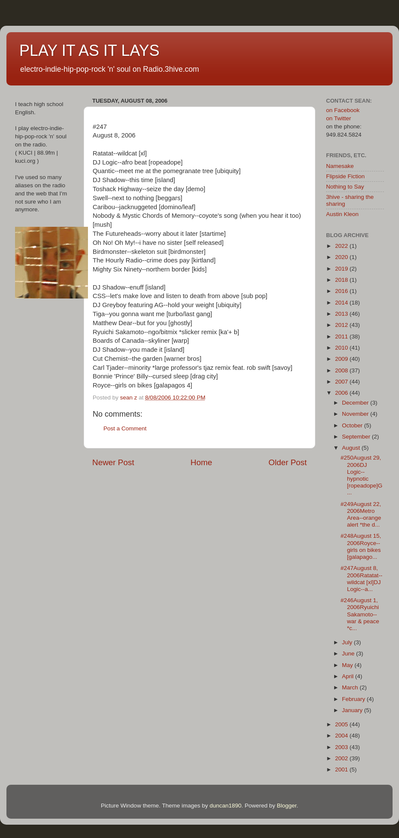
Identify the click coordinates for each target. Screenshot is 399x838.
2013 (342, 314)
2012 (342, 325)
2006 (342, 393)
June (349, 653)
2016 (342, 291)
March (351, 687)
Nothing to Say (345, 186)
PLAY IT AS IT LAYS (89, 50)
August (352, 448)
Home (201, 462)
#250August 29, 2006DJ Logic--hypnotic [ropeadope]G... (362, 475)
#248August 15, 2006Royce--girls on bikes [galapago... (361, 546)
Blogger (286, 805)
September (357, 436)
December (356, 402)
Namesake (340, 166)
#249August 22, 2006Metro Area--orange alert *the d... (361, 514)
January (353, 710)
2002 (342, 758)
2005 (342, 724)
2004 (342, 735)
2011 (342, 336)
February (354, 699)
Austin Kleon (342, 214)
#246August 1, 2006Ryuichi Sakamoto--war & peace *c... (360, 614)
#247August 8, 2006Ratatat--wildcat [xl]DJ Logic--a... (362, 578)
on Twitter (338, 118)
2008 (342, 370)
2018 (342, 280)
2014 (342, 302)
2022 (342, 246)
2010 (342, 347)
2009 (342, 359)
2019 (342, 268)
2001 (342, 769)
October (353, 425)
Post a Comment (125, 428)
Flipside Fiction (345, 176)
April (348, 676)
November (356, 414)
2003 (342, 747)
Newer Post (113, 462)
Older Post (288, 462)
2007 (342, 381)
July (348, 642)
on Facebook (343, 110)
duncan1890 (225, 805)
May (348, 665)
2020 (342, 257)
